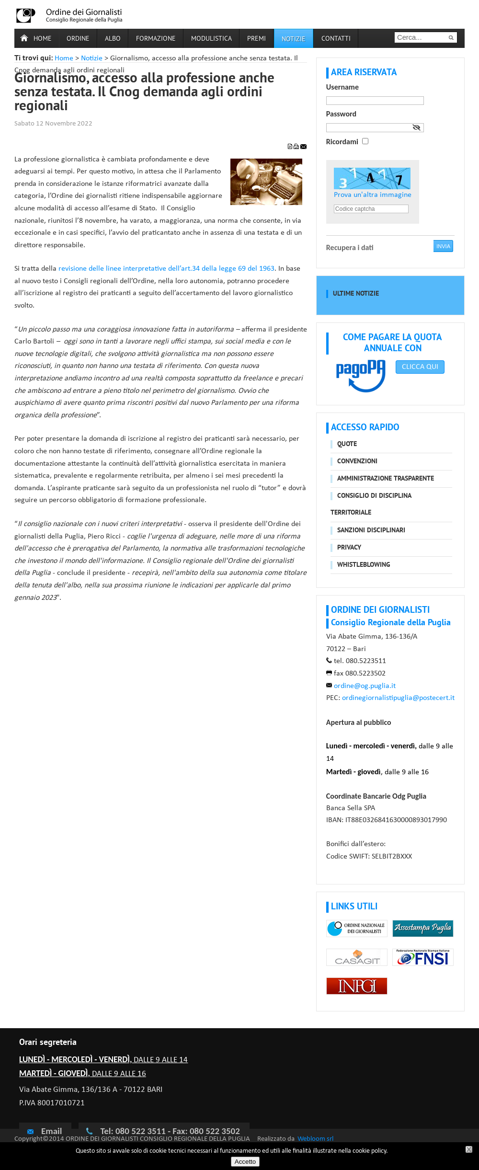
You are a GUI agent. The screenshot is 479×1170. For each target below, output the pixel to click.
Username (342, 87)
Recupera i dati (350, 247)
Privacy (349, 548)
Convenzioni (357, 462)
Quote (347, 444)
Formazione (156, 39)
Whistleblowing (363, 565)
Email (44, 1130)
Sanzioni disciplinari (371, 531)
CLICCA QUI (420, 367)
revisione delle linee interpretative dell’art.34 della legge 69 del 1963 (166, 269)
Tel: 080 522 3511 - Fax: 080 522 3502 (170, 1130)
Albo (113, 39)
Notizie (92, 58)
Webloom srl (315, 1139)
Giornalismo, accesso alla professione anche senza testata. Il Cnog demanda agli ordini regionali (144, 92)
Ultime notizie (356, 294)
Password (341, 113)
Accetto (245, 1161)
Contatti (336, 39)
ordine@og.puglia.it (365, 686)
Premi (256, 39)
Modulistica (211, 39)
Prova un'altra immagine (372, 195)
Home (43, 39)
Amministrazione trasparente (385, 479)
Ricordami (342, 141)
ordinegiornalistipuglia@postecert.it (398, 698)
